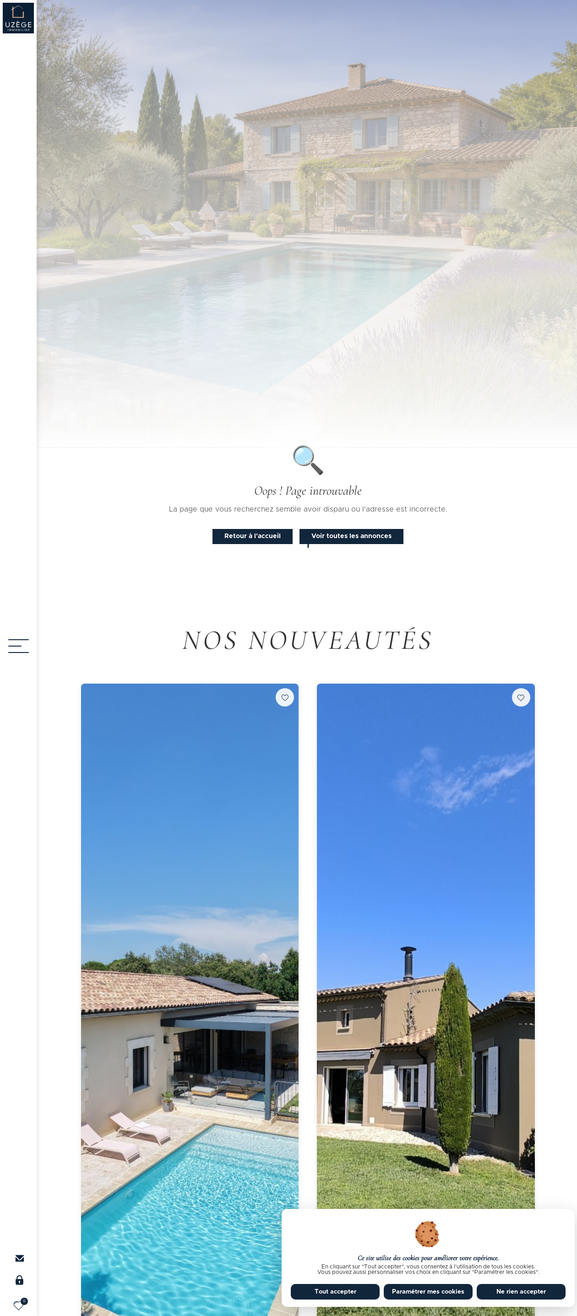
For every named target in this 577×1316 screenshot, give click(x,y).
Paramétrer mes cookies (428, 1292)
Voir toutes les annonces (351, 536)
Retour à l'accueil (252, 536)
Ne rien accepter (521, 1292)
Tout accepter (335, 1292)
